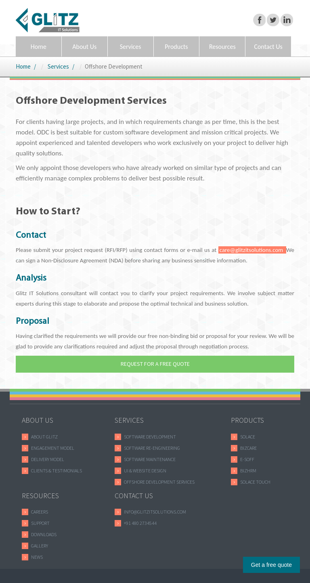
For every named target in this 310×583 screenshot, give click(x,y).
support (40, 523)
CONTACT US (134, 495)
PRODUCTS (247, 420)
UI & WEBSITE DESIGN (145, 471)
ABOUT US (37, 420)
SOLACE (247, 437)
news (37, 557)
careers (39, 512)
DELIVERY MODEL (47, 459)
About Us (84, 46)
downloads (44, 534)
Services (130, 46)
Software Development (150, 437)
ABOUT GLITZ (44, 437)
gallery (39, 546)
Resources (222, 46)
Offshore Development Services (159, 482)
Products (176, 46)
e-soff (247, 459)
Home (38, 46)
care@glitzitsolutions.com (252, 250)
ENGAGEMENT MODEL (52, 448)
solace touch (255, 482)
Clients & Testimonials (56, 471)
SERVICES (129, 420)
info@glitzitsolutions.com (155, 512)
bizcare (248, 448)
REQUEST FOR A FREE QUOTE (155, 363)
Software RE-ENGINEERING (152, 448)
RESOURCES (40, 495)
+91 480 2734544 (140, 523)
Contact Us (268, 46)
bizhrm (248, 471)
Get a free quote (271, 565)
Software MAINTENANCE (150, 459)
